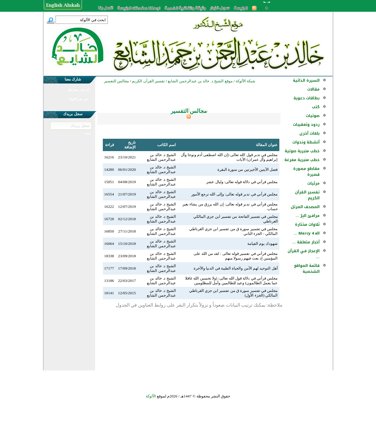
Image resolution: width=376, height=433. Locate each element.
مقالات (313, 89)
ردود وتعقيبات (306, 124)
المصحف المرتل (305, 206)
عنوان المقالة (267, 145)
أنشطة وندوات (306, 142)
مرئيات (313, 183)
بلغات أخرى (309, 133)
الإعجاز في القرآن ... (304, 253)
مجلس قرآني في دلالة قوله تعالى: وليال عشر (242, 182)
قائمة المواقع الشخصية (307, 268)
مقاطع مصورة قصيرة (306, 171)
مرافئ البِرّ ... (308, 215)
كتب (316, 107)
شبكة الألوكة (245, 81)
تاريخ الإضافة (130, 144)
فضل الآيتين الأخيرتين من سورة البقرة (247, 169)
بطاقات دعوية (306, 98)
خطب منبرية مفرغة (302, 159)
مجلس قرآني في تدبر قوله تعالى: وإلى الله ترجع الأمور (234, 194)
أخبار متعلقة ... (306, 242)
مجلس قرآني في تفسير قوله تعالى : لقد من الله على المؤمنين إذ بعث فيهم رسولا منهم (236, 255)
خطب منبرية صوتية (302, 151)
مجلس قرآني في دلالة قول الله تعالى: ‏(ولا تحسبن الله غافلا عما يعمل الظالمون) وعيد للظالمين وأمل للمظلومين (231, 280)
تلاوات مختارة (307, 224)
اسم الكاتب (166, 145)
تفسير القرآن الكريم (307, 195)
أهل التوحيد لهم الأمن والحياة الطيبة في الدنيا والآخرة (236, 268)
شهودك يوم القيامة (262, 243)
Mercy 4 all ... (307, 233)
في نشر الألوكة (78, 99)
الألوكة (151, 396)
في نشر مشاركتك (78, 89)
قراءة (109, 145)
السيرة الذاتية (306, 80)
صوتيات (313, 115)
